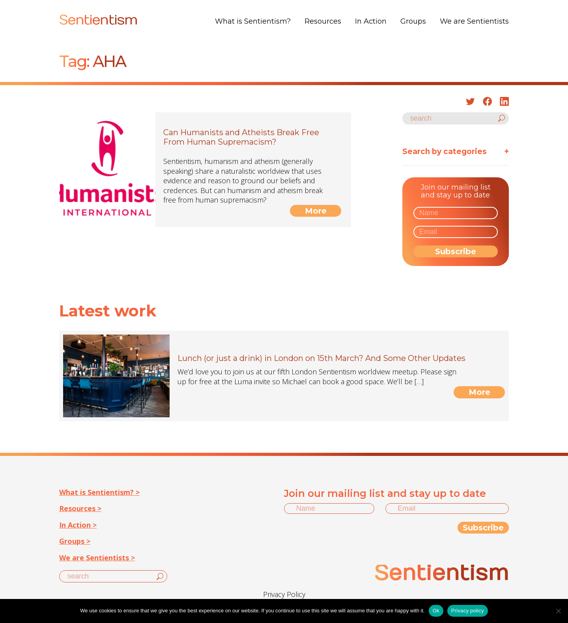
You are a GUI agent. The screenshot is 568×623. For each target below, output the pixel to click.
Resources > (80, 508)
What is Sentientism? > (99, 492)
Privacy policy (467, 611)
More (316, 211)
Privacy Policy (284, 594)
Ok (436, 611)
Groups (413, 21)
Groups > (74, 541)
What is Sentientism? (253, 21)
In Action (371, 21)
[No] (558, 611)
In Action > (78, 525)
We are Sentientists (474, 21)
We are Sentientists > (97, 557)
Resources (323, 21)
